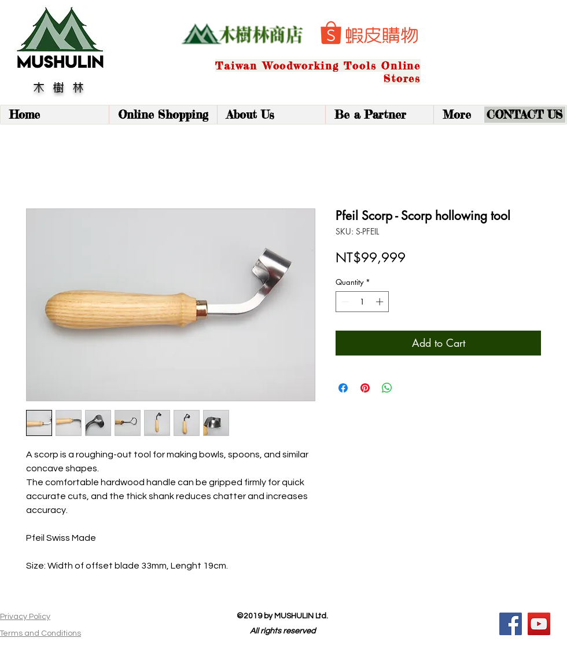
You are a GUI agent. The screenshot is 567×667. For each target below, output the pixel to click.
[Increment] (381, 301)
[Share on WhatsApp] (387, 388)
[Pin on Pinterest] (365, 388)
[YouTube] (539, 624)
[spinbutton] (362, 301)
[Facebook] (510, 624)
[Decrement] (344, 301)
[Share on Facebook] (343, 388)
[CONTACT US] (524, 115)
